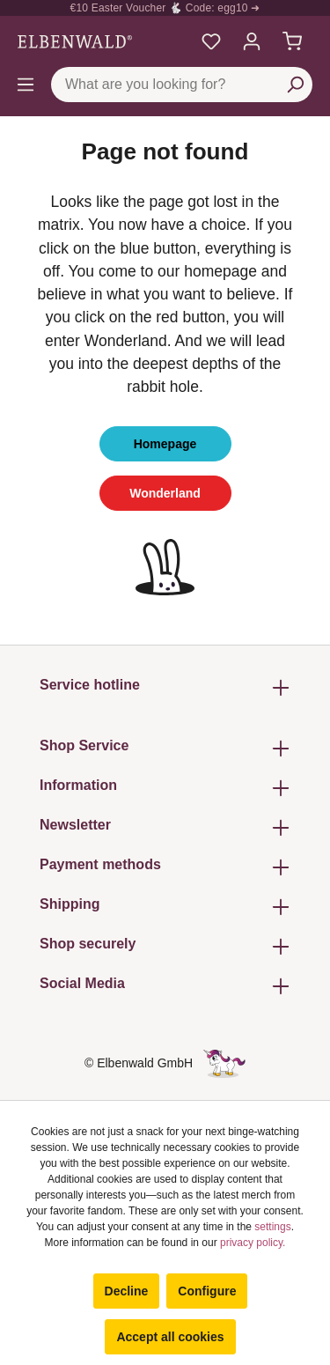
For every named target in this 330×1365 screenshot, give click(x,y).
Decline (127, 1291)
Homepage (165, 444)
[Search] (295, 84)
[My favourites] (211, 41)
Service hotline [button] (165, 687)
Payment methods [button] (165, 867)
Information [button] (165, 788)
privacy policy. (252, 1242)
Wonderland (165, 493)
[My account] (251, 41)
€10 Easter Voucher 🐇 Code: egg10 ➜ (165, 8)
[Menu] (25, 84)
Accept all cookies (170, 1337)
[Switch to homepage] (75, 41)
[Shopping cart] (292, 41)
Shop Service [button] (165, 748)
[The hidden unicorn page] (224, 1063)
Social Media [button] (165, 986)
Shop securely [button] (165, 946)
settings (272, 1227)
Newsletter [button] (165, 827)
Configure (207, 1291)
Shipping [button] (165, 906)
